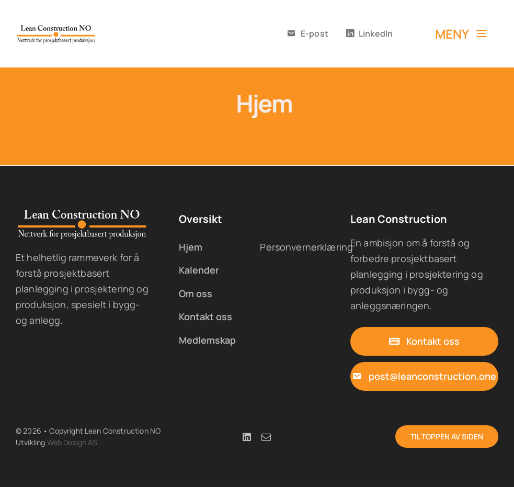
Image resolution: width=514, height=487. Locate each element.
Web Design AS (72, 442)
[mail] (266, 436)
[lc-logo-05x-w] (82, 213)
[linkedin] (247, 436)
